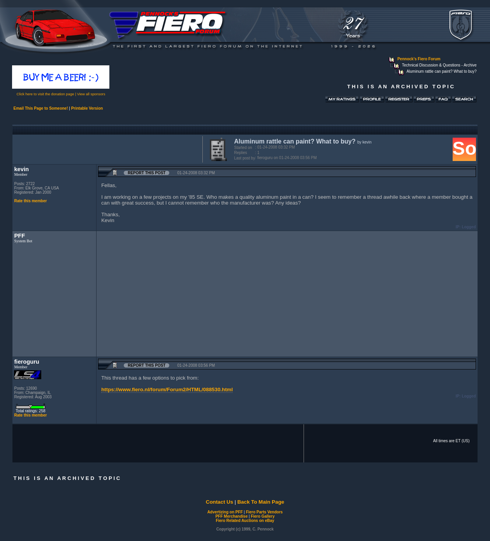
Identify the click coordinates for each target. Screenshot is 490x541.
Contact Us (219, 502)
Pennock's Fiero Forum (419, 59)
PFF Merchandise (231, 516)
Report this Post (146, 173)
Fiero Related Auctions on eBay (245, 520)
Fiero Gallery (262, 516)
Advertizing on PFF (225, 512)
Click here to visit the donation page (45, 94)
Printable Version (87, 108)
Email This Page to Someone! (40, 108)
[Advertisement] (106, 148)
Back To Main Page (260, 502)
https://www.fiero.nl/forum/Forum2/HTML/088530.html (167, 389)
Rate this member (30, 201)
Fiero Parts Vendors (264, 512)
